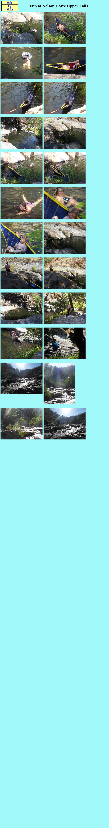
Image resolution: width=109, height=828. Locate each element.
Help (9, 2)
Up (10, 6)
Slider (9, 9)
